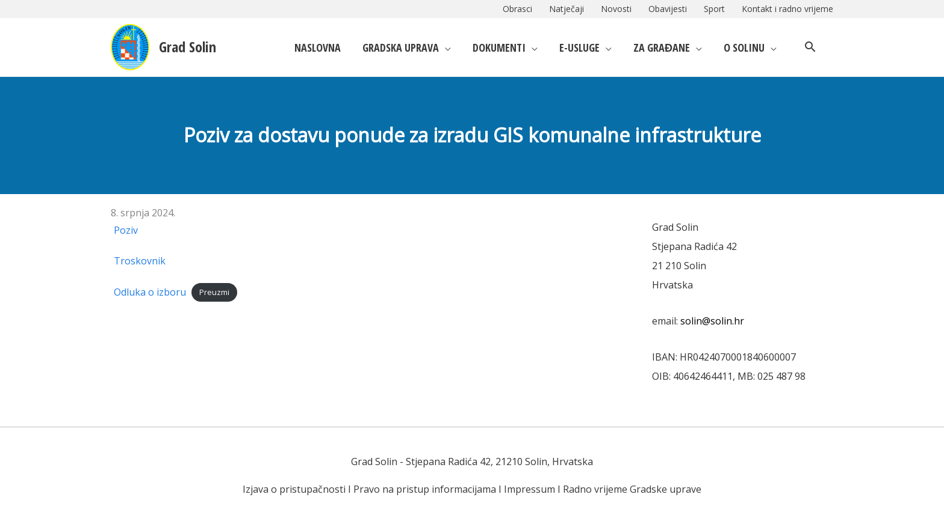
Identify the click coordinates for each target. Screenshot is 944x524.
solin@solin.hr (712, 321)
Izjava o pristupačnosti (294, 489)
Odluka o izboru (150, 292)
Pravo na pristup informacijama (424, 489)
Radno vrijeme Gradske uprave (632, 489)
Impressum (529, 489)
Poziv (126, 230)
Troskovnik (140, 260)
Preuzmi (214, 292)
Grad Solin (187, 46)
